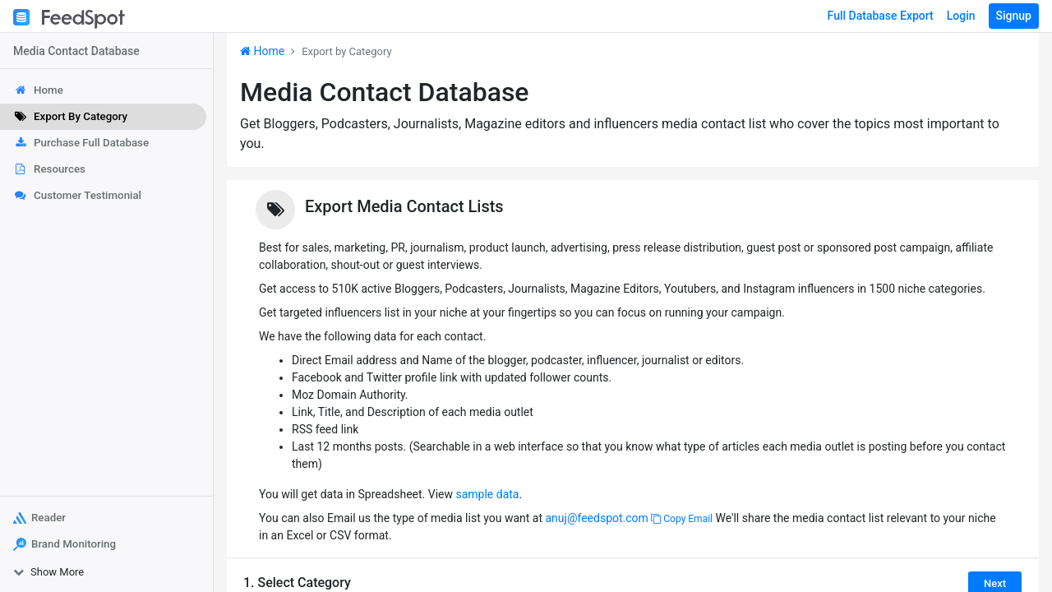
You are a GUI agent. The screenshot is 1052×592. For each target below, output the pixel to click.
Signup (1013, 15)
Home (262, 51)
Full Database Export (881, 15)
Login (961, 15)
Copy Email (682, 519)
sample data (487, 494)
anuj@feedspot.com (596, 518)
